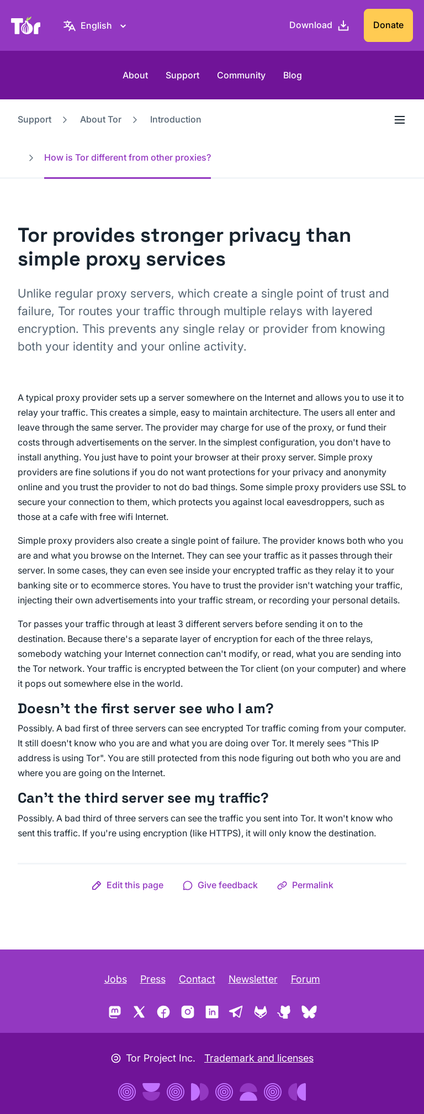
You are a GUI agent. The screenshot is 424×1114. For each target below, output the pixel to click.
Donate (388, 24)
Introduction (176, 119)
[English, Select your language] (96, 25)
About (135, 75)
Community (241, 75)
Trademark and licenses (259, 1058)
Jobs (115, 979)
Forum (305, 979)
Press (153, 979)
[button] (127, 884)
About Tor (100, 119)
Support (182, 75)
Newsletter (253, 979)
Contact (197, 979)
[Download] (319, 25)
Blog (292, 75)
